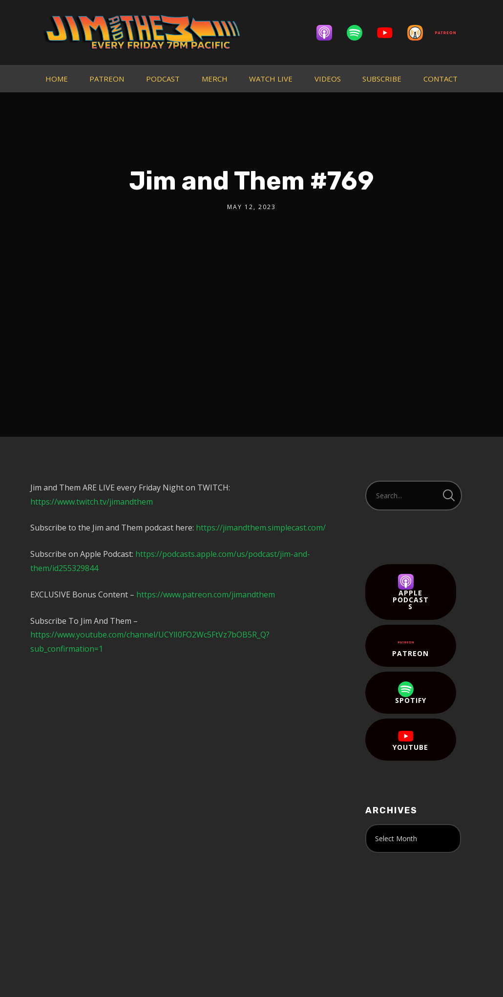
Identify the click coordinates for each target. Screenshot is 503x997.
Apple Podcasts (411, 592)
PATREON (106, 79)
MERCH (215, 79)
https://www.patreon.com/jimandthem (205, 594)
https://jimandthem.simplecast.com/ (261, 527)
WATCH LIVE (271, 79)
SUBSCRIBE (381, 79)
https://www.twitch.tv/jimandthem (91, 501)
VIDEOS (327, 79)
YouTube (410, 740)
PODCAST (163, 79)
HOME (56, 79)
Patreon (410, 646)
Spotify (410, 693)
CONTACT (440, 79)
